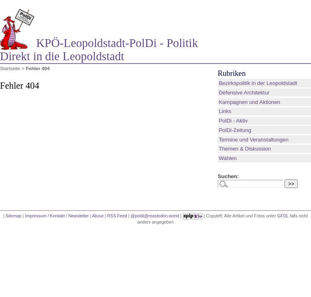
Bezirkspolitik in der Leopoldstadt (258, 83)
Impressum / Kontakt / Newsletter (57, 215)
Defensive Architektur (244, 93)
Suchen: (228, 176)
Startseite (10, 68)
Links (225, 111)
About (97, 215)
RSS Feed (117, 215)
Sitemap (13, 215)
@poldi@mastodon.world (155, 215)
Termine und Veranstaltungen (253, 140)
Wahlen (228, 158)
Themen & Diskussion (245, 149)
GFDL (283, 215)
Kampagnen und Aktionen (249, 102)
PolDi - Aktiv (233, 121)
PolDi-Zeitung (235, 130)
